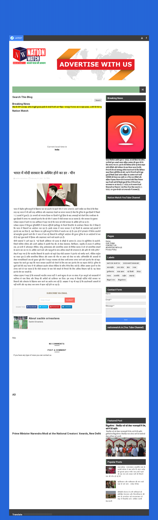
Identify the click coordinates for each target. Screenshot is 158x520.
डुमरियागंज (110, 271)
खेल (128, 267)
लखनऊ (131, 276)
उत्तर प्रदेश (120, 267)
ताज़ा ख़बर (120, 271)
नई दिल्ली (130, 271)
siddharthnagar (131, 263)
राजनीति (116, 276)
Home (108, 241)
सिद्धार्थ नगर (111, 280)
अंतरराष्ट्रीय (110, 267)
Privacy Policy (111, 250)
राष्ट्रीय (124, 276)
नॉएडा (139, 271)
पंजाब (109, 276)
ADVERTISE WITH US (114, 248)
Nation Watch (113, 263)
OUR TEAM (110, 243)
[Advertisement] (75, 17)
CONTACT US (111, 245)
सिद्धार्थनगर (122, 280)
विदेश (48, 178)
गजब (134, 267)
